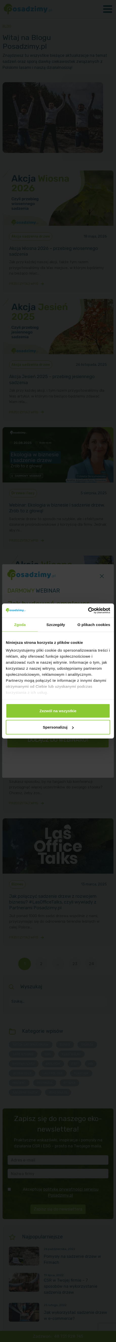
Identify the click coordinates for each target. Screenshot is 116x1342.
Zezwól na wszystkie (58, 710)
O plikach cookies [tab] (94, 624)
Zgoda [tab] (20, 624)
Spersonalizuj (58, 727)
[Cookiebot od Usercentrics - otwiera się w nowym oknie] (88, 610)
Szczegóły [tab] (55, 624)
